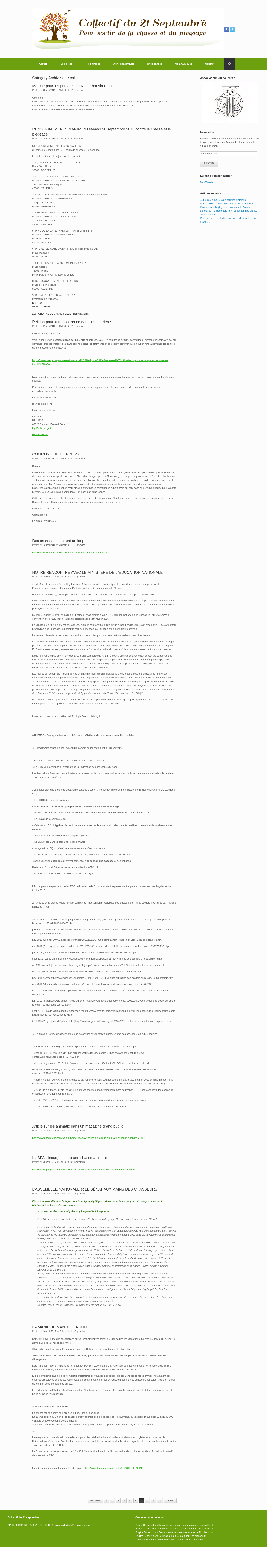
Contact (209, 63)
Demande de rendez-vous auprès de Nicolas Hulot (227, 203)
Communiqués (183, 63)
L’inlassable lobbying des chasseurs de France (225, 207)
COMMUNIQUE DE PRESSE (56, 454)
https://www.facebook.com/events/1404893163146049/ (113, 1468)
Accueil (43, 63)
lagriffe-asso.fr (40, 434)
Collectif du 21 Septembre (72, 90)
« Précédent (95, 1501)
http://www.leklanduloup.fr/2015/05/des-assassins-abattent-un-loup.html (71, 552)
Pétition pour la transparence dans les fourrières (72, 322)
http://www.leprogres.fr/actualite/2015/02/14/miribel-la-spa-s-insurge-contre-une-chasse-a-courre (84, 1169)
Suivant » (170, 1501)
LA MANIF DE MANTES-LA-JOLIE (61, 1327)
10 (160, 1501)
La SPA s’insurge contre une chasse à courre (69, 1158)
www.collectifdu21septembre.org (72, 1525)
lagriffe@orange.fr (42, 428)
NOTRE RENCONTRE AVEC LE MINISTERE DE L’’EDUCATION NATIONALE (97, 572)
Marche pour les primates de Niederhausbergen (72, 86)
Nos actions (93, 63)
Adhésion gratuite (123, 63)
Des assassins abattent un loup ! (59, 541)
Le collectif (67, 63)
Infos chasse (154, 63)
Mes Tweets (206, 182)
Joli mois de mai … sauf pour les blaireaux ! (223, 199)
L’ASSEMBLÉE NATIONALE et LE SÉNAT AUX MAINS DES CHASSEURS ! (95, 1189)
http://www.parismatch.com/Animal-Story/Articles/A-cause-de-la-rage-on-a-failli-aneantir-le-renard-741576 (89, 1138)
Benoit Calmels (143, 1525)
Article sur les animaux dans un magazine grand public (77, 1126)
